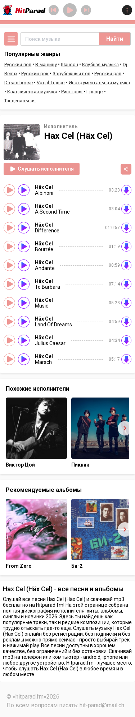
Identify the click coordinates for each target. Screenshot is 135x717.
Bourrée (44, 249)
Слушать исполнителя (41, 169)
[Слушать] (24, 190)
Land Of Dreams (53, 324)
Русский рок (35, 73)
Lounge (94, 91)
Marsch (43, 362)
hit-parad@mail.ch (102, 705)
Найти (114, 38)
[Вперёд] (125, 428)
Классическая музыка (32, 91)
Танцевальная (20, 100)
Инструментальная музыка (99, 82)
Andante (45, 268)
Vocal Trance (50, 82)
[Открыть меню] (11, 39)
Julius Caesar (50, 343)
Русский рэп (107, 73)
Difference (47, 230)
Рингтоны (72, 91)
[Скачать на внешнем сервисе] (126, 190)
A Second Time (52, 212)
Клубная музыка (100, 64)
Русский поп (17, 64)
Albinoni (44, 193)
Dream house (18, 82)
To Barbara (47, 287)
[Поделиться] (126, 169)
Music (41, 306)
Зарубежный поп (71, 73)
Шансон (69, 64)
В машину (46, 64)
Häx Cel (44, 187)
